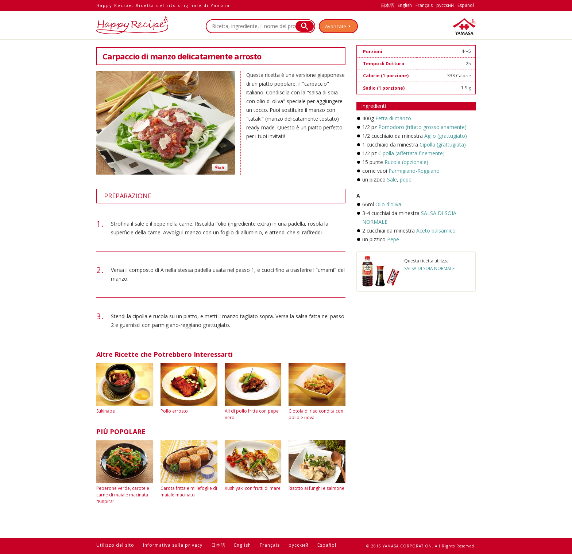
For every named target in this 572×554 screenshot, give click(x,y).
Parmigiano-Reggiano (414, 170)
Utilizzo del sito (115, 545)
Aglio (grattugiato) (445, 135)
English (405, 5)
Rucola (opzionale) (406, 162)
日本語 (387, 5)
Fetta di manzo (393, 118)
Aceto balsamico (436, 230)
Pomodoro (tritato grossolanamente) (422, 127)
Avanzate (335, 26)
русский (445, 5)
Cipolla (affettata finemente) (411, 153)
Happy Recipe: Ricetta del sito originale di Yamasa (163, 5)
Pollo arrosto (174, 411)
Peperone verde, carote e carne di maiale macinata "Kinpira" (122, 494)
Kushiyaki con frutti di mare (253, 488)
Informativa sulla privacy (172, 545)
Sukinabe (105, 411)
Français (424, 5)
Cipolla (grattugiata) (443, 144)
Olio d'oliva (388, 204)
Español (465, 5)
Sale (392, 179)
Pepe (393, 239)
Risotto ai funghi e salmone (316, 488)
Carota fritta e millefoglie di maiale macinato (189, 491)
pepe (404, 179)
